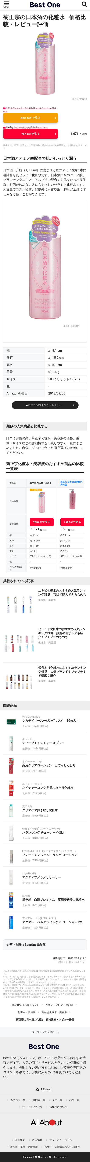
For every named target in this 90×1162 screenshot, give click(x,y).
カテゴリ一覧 (18, 1100)
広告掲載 (37, 1140)
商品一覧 (74, 1100)
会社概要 (20, 1140)
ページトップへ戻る (43, 1032)
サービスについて (32, 1106)
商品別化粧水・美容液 (54, 1012)
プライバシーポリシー (62, 1140)
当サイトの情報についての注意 (62, 1146)
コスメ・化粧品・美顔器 (59, 1005)
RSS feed (46, 1089)
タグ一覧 (57, 1100)
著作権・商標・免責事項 (24, 1146)
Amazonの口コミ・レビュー (45, 405)
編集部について (58, 1106)
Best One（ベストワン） (25, 1005)
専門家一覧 (39, 1100)
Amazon (83, 98)
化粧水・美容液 (27, 1012)
